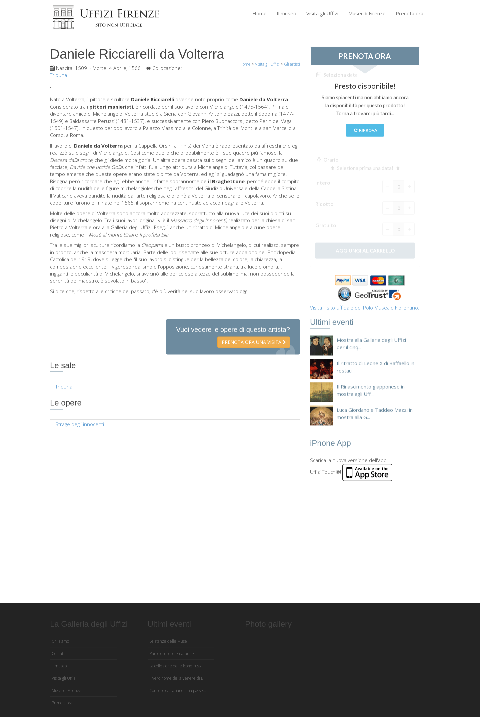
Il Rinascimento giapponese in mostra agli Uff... (371, 390)
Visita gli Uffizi (322, 13)
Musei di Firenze (367, 13)
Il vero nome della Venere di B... (177, 678)
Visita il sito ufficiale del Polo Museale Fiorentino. (364, 307)
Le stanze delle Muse (168, 641)
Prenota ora (409, 13)
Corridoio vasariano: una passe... (177, 690)
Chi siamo (60, 641)
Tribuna (63, 386)
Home (259, 13)
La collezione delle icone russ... (176, 666)
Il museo (286, 13)
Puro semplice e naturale (171, 653)
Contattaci (60, 653)
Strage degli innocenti (79, 424)
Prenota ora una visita (254, 342)
